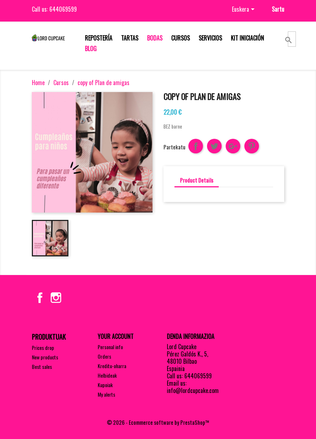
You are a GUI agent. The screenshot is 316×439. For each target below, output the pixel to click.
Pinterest (251, 146)
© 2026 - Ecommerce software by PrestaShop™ (158, 422)
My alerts (106, 394)
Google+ (233, 146)
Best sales (42, 366)
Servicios (210, 38)
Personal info (110, 347)
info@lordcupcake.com (193, 390)
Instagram (56, 297)
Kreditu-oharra (112, 366)
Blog (91, 48)
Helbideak (107, 375)
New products (45, 357)
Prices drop (43, 347)
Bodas (154, 38)
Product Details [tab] (196, 180)
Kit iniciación (247, 38)
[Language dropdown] (244, 9)
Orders (104, 356)
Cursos (180, 38)
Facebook (40, 297)
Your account (115, 336)
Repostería (98, 38)
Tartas (129, 38)
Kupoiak (105, 385)
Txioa (214, 146)
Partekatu (195, 146)
